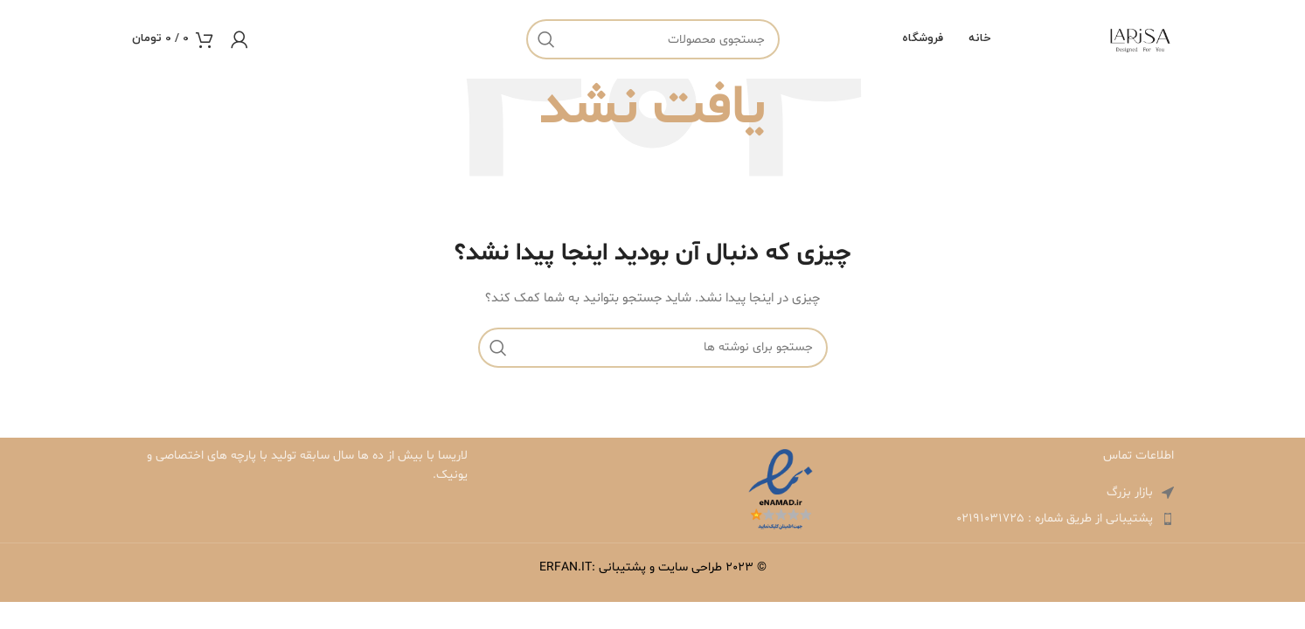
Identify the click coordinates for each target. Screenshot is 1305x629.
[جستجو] (653, 39)
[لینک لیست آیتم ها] (1006, 519)
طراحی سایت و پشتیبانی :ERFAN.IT (630, 567)
